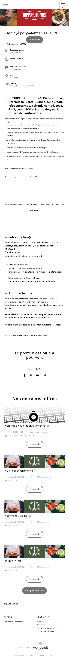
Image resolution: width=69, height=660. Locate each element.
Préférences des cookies (47, 631)
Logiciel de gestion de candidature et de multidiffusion (34, 655)
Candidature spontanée (14, 622)
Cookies (40, 622)
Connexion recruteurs (46, 628)
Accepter (34, 210)
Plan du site (42, 625)
